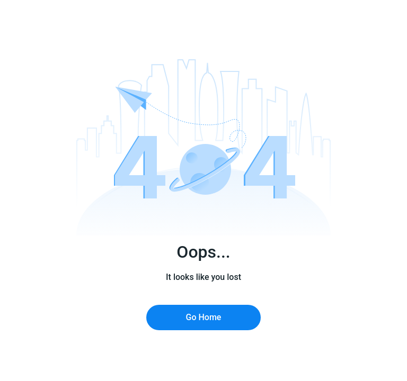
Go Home (204, 317)
